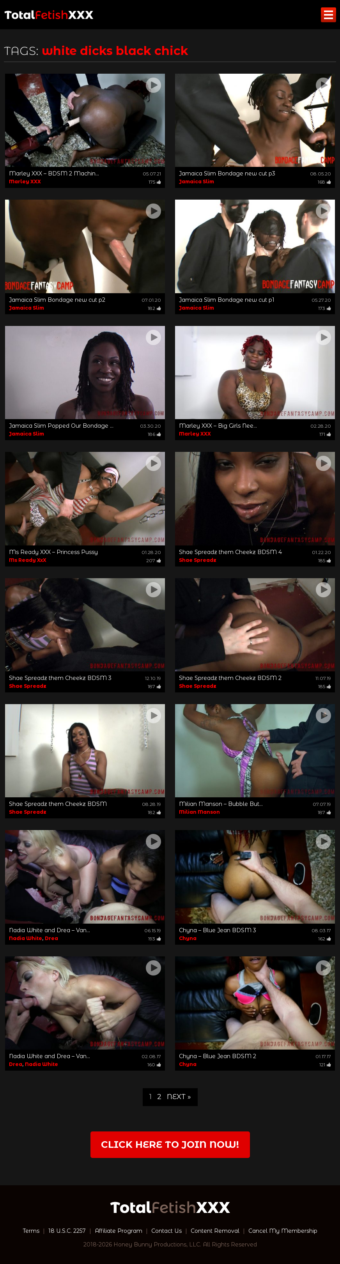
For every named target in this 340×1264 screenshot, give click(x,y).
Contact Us (166, 1230)
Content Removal (215, 1230)
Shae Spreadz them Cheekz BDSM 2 (230, 678)
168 (324, 182)
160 (154, 1064)
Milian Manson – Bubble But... (221, 803)
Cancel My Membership (282, 1230)
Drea (51, 938)
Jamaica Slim (196, 181)
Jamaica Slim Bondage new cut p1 (226, 299)
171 (325, 434)
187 (154, 686)
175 (155, 182)
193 (154, 939)
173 (324, 308)
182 (154, 308)
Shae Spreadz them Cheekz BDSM (58, 803)
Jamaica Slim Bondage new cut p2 (57, 299)
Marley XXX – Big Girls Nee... (218, 425)
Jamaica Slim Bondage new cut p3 (227, 173)
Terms (31, 1230)
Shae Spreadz (197, 560)
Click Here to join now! (170, 1144)
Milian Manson (199, 812)
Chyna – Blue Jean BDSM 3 (217, 930)
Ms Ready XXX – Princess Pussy (53, 552)
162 (324, 939)
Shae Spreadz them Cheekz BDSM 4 (230, 552)
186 (154, 434)
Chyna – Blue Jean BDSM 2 (217, 1056)
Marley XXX (25, 181)
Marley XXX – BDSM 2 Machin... (54, 173)
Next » (179, 1096)
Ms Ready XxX (27, 560)
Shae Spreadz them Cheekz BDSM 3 (60, 678)
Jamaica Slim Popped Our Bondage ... (61, 425)
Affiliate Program (118, 1230)
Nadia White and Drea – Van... (49, 930)
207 (153, 560)
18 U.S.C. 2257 (67, 1230)
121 (325, 1064)
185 (324, 560)
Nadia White (25, 938)
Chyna (188, 938)
